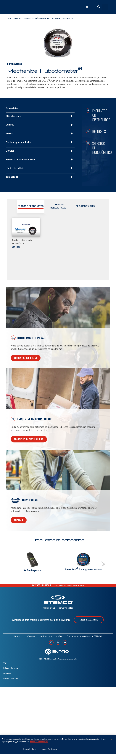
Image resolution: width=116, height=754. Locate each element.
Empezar (18, 520)
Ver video (16, 247)
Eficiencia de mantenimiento (20, 159)
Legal (5, 663)
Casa (9, 18)
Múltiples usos (13, 116)
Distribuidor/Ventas (10, 679)
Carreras (31, 636)
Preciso (9, 133)
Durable (10, 150)
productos (17, 18)
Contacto (18, 636)
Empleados (7, 674)
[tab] (30, 206)
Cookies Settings (29, 749)
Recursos (99, 131)
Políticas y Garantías (10, 668)
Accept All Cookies (49, 749)
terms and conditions (39, 742)
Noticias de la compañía (51, 636)
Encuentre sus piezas (25, 357)
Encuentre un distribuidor (28, 439)
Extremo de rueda (30, 18)
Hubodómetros (44, 18)
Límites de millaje (15, 168)
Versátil (10, 124)
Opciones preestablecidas (19, 142)
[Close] (112, 739)
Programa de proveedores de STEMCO (85, 636)
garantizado (12, 176)
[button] (105, 7)
